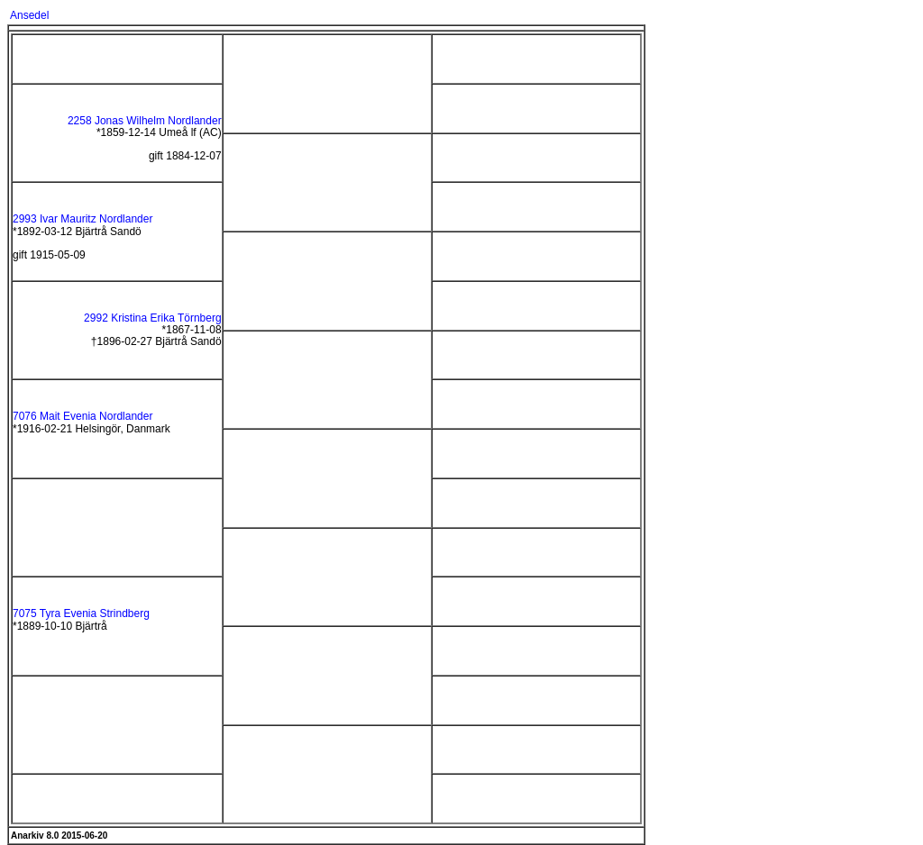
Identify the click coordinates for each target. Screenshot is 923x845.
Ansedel (29, 15)
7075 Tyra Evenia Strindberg (81, 613)
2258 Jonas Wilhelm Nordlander (145, 120)
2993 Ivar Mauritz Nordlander (82, 219)
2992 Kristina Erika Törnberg (153, 318)
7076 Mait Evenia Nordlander (82, 416)
